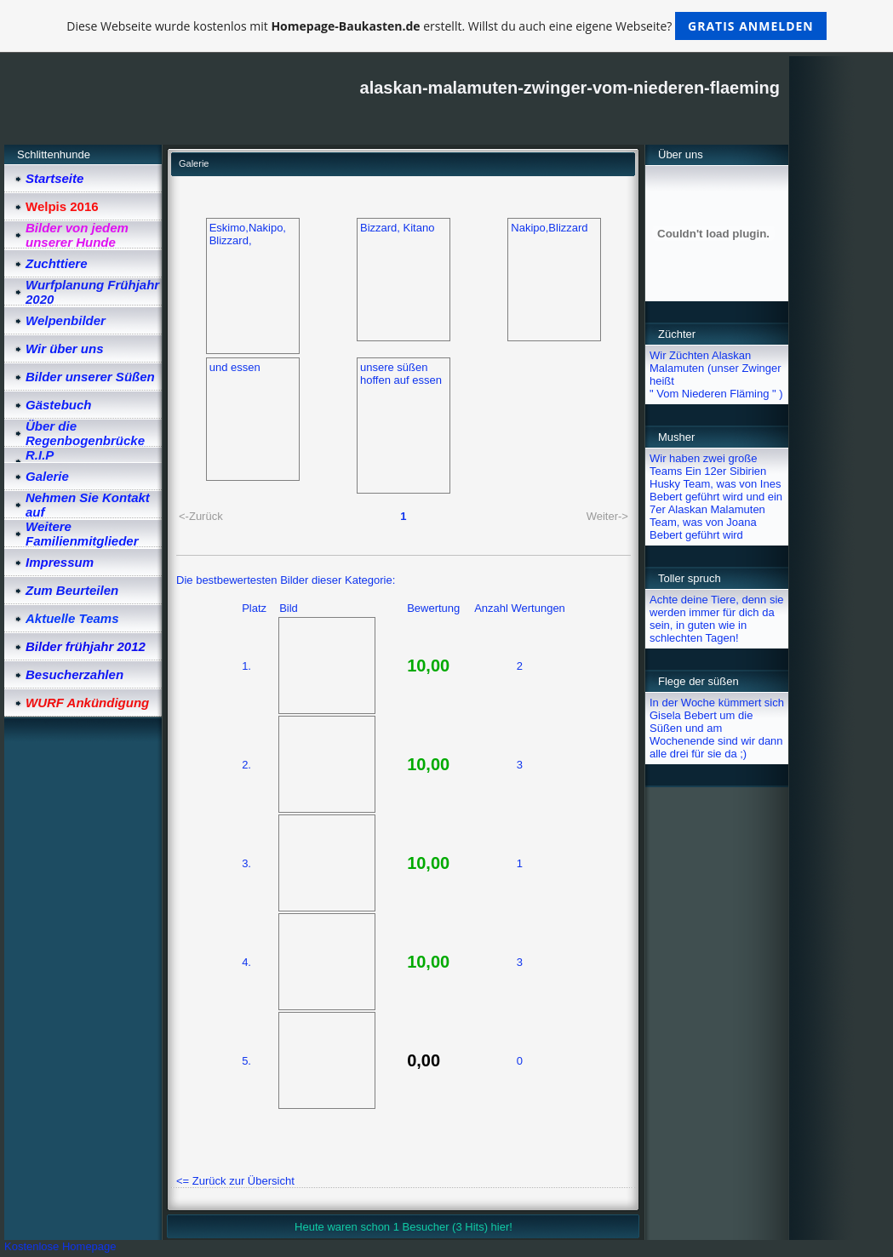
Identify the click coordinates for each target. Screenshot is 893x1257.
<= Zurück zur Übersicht (235, 1180)
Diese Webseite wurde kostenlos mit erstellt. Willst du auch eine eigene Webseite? (446, 26)
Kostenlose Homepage (60, 1246)
